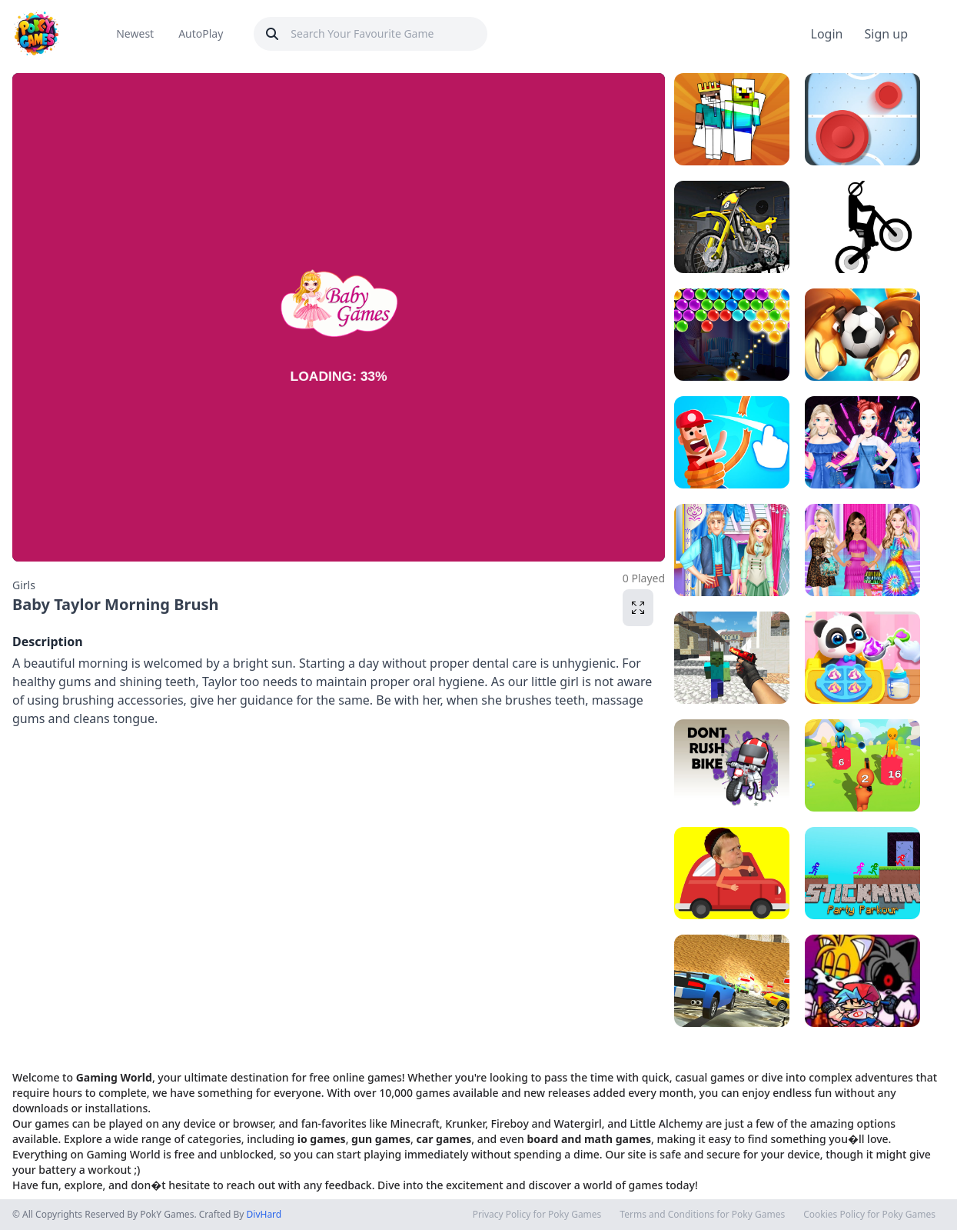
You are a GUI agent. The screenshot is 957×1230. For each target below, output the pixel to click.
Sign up (886, 33)
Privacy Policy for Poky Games (537, 1214)
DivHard (264, 1214)
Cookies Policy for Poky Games (869, 1214)
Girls (23, 585)
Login (827, 33)
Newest (135, 33)
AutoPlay (200, 33)
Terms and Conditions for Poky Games (702, 1214)
